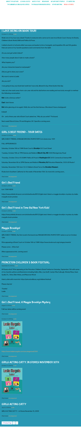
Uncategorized (13, 126)
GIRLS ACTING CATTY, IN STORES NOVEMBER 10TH (30, 362)
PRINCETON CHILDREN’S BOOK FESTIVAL (26, 262)
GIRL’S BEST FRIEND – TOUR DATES (22, 132)
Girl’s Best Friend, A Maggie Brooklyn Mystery (26, 302)
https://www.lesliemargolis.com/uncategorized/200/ (20, 351)
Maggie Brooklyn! (11, 228)
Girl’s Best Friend (11, 182)
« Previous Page (7, 423)
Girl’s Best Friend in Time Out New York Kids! (25, 207)
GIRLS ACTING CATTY (14, 404)
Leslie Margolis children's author (40, 17)
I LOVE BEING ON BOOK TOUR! (19, 31)
